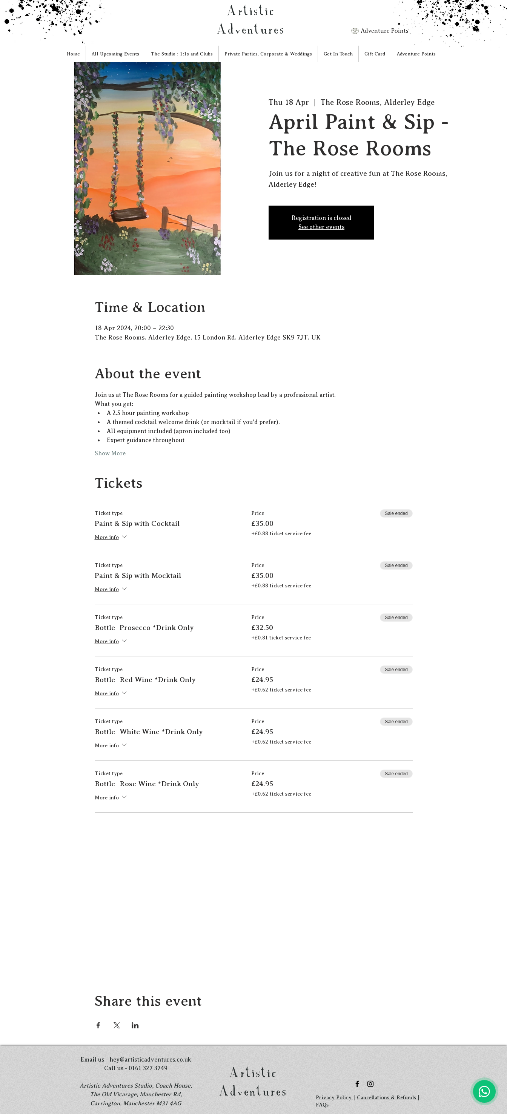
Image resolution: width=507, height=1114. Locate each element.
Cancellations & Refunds (387, 1097)
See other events (321, 227)
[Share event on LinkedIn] (135, 1025)
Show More (110, 453)
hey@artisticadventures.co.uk (150, 1059)
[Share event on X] (116, 1025)
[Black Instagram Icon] (370, 1084)
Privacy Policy (334, 1097)
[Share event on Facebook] (98, 1025)
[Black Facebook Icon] (357, 1084)
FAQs (322, 1105)
